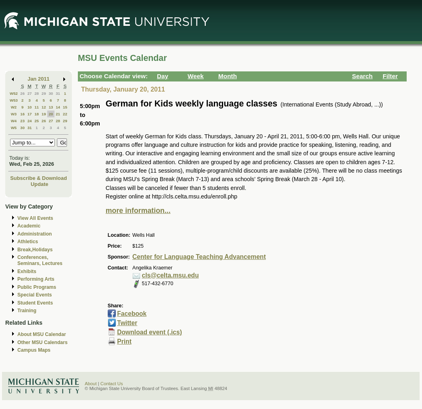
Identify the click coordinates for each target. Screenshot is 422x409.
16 (22, 114)
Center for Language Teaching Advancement (199, 256)
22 (65, 114)
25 (36, 121)
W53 (14, 100)
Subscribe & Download (38, 178)
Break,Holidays (35, 249)
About (91, 383)
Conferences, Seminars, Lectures (40, 260)
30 (51, 93)
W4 (14, 121)
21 (58, 114)
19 (44, 114)
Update (39, 184)
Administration (34, 234)
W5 (14, 127)
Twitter (127, 322)
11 (36, 107)
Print (124, 341)
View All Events (35, 218)
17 (29, 114)
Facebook (131, 313)
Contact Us (111, 383)
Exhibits (26, 271)
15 (65, 107)
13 (51, 107)
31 (58, 93)
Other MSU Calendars (42, 342)
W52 (14, 93)
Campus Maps (33, 350)
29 (44, 93)
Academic (28, 226)
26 (22, 93)
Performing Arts (35, 279)
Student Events (35, 303)
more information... (138, 211)
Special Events (34, 295)
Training (26, 310)
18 (36, 114)
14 (58, 107)
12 (44, 107)
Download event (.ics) (149, 332)
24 (29, 121)
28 (36, 93)
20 (51, 114)
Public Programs (36, 287)
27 (29, 93)
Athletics (27, 241)
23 (22, 121)
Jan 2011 (38, 79)
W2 (14, 107)
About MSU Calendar (41, 334)
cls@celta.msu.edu (170, 275)
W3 (14, 114)
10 (29, 107)
